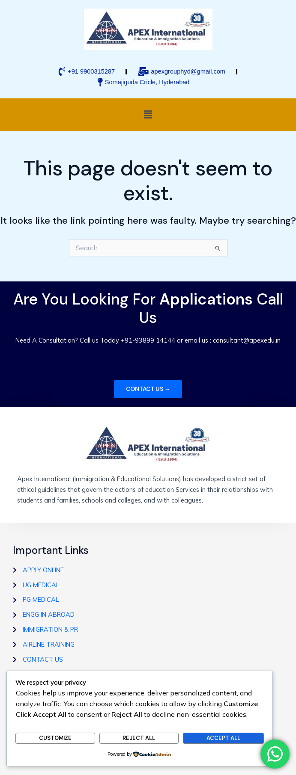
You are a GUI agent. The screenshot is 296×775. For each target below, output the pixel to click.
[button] (148, 115)
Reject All (139, 738)
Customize (55, 738)
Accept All (223, 738)
